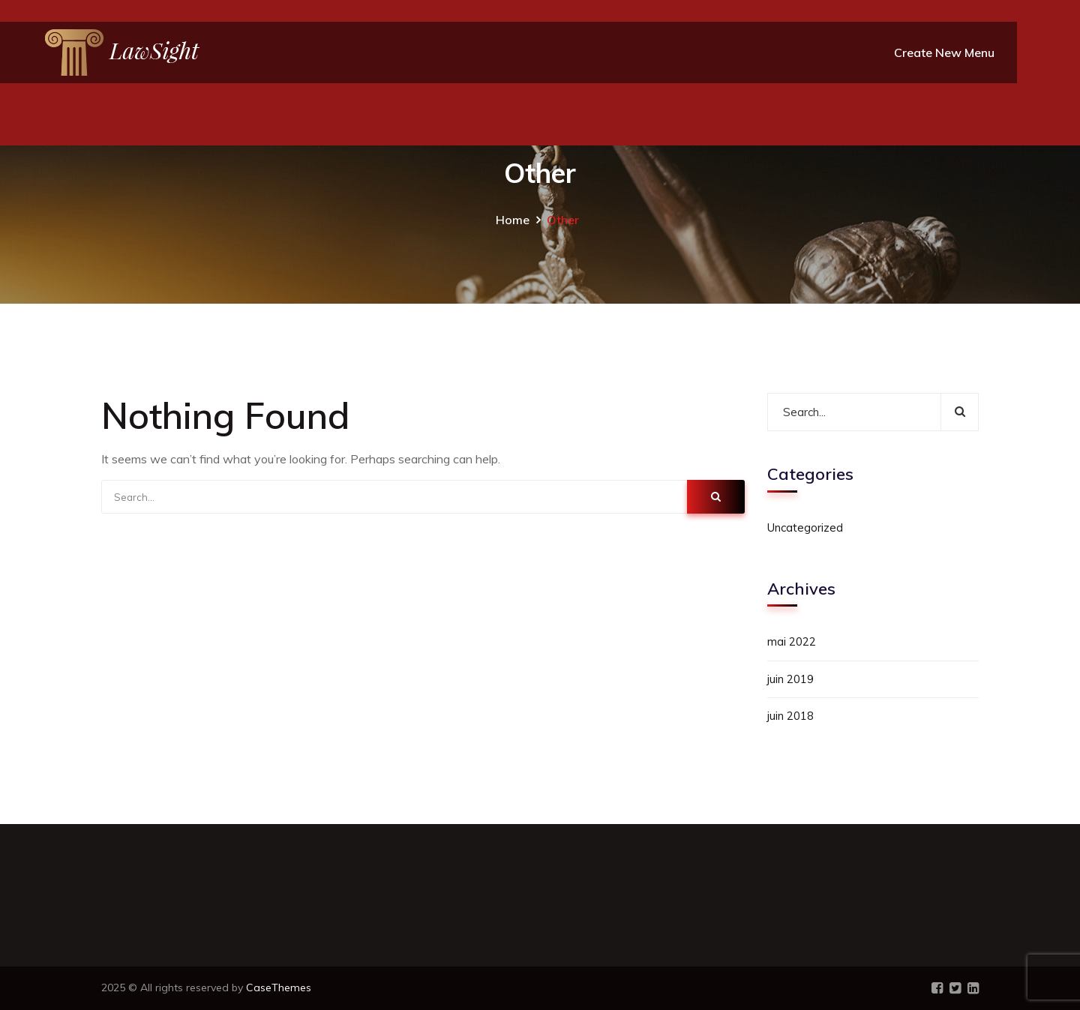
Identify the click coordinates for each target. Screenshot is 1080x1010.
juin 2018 (790, 716)
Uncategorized (805, 527)
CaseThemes (278, 987)
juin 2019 (790, 679)
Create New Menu (944, 52)
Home (513, 219)
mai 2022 (791, 641)
